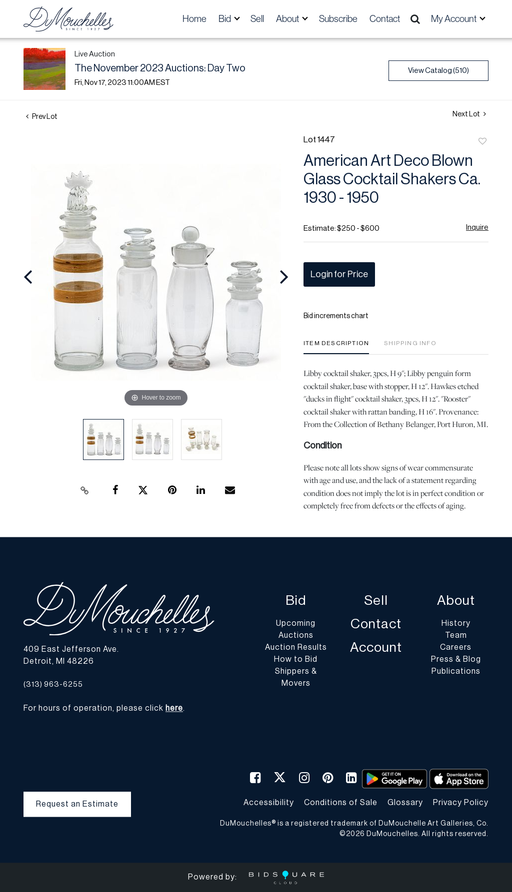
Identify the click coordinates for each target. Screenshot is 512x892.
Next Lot (469, 114)
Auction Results (296, 648)
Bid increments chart (336, 316)
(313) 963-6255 (53, 684)
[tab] (336, 347)
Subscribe (338, 18)
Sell (257, 18)
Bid (296, 601)
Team (456, 636)
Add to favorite (482, 142)
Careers (456, 648)
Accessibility (269, 803)
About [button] (288, 18)
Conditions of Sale (341, 803)
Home (194, 18)
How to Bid (296, 660)
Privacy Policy (460, 803)
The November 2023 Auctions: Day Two (160, 68)
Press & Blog (456, 660)
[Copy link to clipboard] (85, 490)
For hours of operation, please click (103, 709)
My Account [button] (454, 18)
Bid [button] (225, 18)
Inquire (477, 227)
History (456, 624)
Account (376, 648)
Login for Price (339, 274)
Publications (456, 672)
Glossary (405, 803)
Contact (385, 18)
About (456, 601)
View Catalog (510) (438, 70)
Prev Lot (42, 116)
